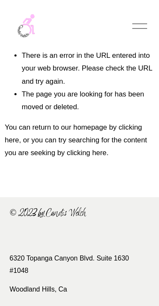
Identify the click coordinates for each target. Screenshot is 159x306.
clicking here (86, 153)
